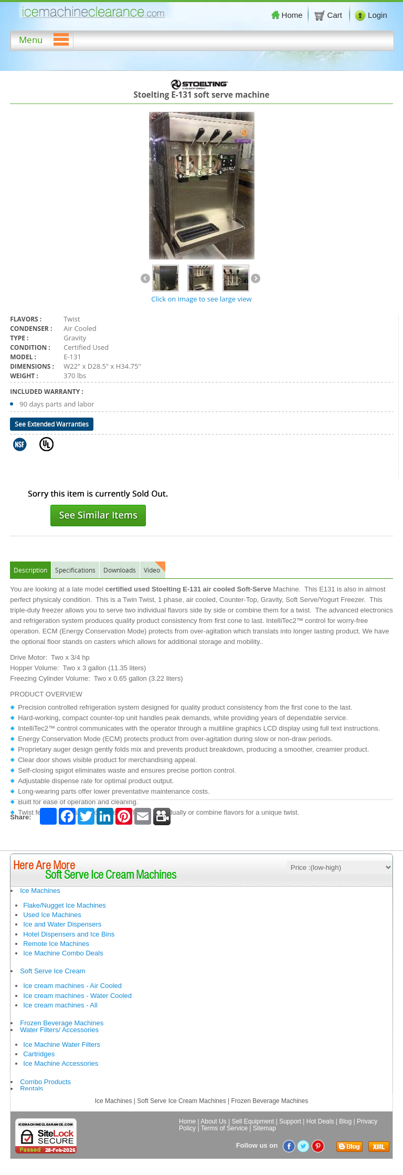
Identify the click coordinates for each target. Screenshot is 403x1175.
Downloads (119, 570)
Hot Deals (320, 1121)
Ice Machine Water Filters (61, 1044)
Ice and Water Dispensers (62, 924)
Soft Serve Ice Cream (52, 971)
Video (152, 570)
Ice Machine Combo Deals (63, 953)
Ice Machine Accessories (60, 1063)
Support (290, 1121)
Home (287, 15)
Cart (329, 15)
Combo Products (45, 1082)
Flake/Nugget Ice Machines (64, 905)
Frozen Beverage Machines (61, 1023)
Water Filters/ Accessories (59, 1030)
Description (30, 570)
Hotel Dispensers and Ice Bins (68, 934)
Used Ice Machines (52, 915)
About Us (213, 1121)
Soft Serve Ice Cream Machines (181, 1101)
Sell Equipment (252, 1121)
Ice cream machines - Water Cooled (77, 996)
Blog (345, 1121)
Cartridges (39, 1054)
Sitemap (264, 1128)
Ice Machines (40, 891)
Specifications (75, 570)
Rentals (31, 1089)
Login (371, 15)
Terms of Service (224, 1128)
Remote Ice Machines (56, 944)
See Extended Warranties (52, 424)
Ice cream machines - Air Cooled (72, 986)
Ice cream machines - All (60, 1005)
